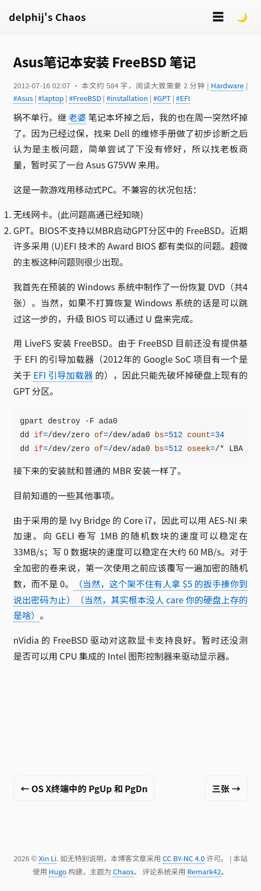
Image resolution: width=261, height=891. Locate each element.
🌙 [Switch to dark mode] (242, 16)
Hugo (57, 871)
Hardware (227, 85)
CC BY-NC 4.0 (184, 858)
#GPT (162, 98)
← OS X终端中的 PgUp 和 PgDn (84, 788)
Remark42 (204, 871)
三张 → (226, 788)
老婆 (77, 117)
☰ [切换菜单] (217, 16)
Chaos (123, 871)
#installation (127, 98)
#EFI (183, 98)
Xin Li (48, 858)
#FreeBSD (85, 98)
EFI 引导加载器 (63, 374)
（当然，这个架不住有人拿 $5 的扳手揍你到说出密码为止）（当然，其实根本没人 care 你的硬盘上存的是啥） (130, 599)
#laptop (51, 98)
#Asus (23, 98)
